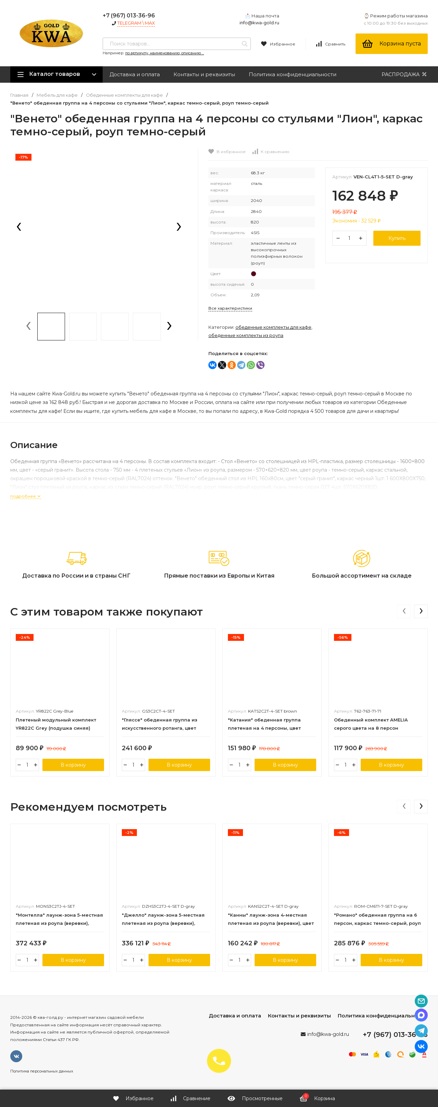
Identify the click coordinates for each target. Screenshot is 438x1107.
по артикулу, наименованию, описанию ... (164, 53)
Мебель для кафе (57, 95)
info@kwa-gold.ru (259, 22)
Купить (396, 238)
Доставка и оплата (135, 74)
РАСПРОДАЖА (405, 74)
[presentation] (18, 227)
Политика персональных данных (41, 1071)
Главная (19, 95)
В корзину (73, 765)
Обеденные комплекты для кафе (124, 95)
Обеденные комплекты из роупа (245, 335)
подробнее (25, 496)
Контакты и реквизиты (204, 74)
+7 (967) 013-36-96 (129, 15)
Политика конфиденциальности (292, 74)
